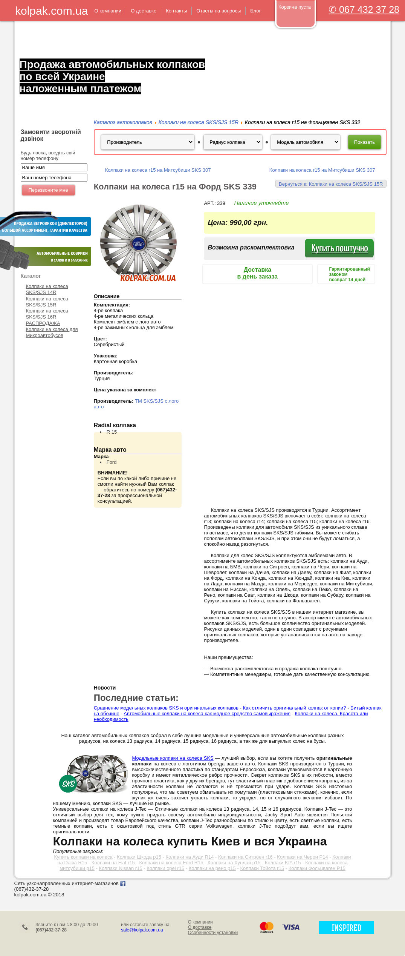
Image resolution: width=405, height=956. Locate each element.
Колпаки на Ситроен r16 (245, 857)
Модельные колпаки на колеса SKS (173, 758)
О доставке (200, 927)
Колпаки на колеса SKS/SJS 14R (47, 289)
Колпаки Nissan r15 (120, 868)
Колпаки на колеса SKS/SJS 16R (47, 314)
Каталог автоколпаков (123, 122)
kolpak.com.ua (51, 11)
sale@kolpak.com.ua (142, 930)
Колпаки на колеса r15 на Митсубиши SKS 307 (158, 170)
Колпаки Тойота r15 (262, 868)
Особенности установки (213, 932)
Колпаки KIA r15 (283, 862)
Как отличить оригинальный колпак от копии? (294, 708)
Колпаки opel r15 (165, 868)
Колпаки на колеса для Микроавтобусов (52, 332)
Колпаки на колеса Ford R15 (171, 862)
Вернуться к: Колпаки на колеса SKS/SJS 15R (331, 184)
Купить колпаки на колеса (83, 857)
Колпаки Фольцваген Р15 (317, 868)
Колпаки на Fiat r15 (113, 862)
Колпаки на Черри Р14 (302, 857)
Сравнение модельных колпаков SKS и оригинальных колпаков (166, 708)
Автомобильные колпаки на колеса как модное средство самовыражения (207, 713)
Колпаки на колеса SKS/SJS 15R (47, 302)
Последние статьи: (136, 698)
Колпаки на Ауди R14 (190, 857)
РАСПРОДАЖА (43, 323)
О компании (200, 922)
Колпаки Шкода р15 (139, 857)
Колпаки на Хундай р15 (234, 862)
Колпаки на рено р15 (212, 868)
